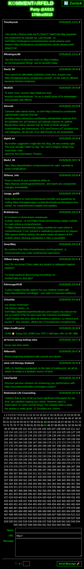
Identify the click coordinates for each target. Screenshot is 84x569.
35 (31, 418)
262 (30, 463)
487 (35, 511)
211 (16, 452)
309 (25, 473)
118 (30, 432)
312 (40, 473)
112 (77, 428)
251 (54, 459)
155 (54, 439)
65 (55, 422)
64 (52, 422)
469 (25, 507)
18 (51, 415)
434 (11, 501)
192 (78, 445)
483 (16, 511)
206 (68, 449)
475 (54, 507)
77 (18, 425)
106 (49, 428)
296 (40, 470)
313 (44, 473)
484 (20, 511)
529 (6, 521)
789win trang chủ (14, 259)
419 (16, 497)
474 (49, 507)
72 (79, 422)
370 (11, 487)
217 (44, 452)
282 (49, 466)
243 (16, 459)
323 (16, 476)
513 (6, 518)
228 (20, 456)
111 (73, 428)
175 (73, 442)
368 (78, 483)
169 (44, 442)
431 (73, 497)
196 (20, 449)
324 (20, 476)
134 (30, 435)
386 (11, 490)
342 (30, 480)
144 (78, 435)
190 (68, 445)
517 (25, 518)
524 (59, 518)
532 (20, 521)
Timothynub (11, 22)
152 (40, 439)
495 (73, 511)
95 (79, 425)
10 (23, 415)
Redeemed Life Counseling (19, 393)
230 (30, 456)
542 (68, 521)
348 (59, 480)
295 (35, 470)
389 (25, 490)
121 (44, 432)
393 (44, 490)
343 (35, 480)
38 (42, 418)
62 (45, 422)
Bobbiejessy (11, 212)
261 (25, 463)
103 (34, 428)
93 (72, 425)
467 (16, 507)
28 (7, 418)
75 (11, 425)
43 (59, 418)
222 (68, 452)
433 (6, 501)
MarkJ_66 (9, 160)
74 (7, 425)
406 (30, 494)
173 (64, 442)
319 (73, 473)
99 (16, 428)
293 (25, 470)
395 (54, 490)
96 (5, 428)
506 (49, 514)
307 (16, 473)
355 (16, 483)
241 (6, 459)
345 (44, 480)
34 (28, 418)
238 (68, 456)
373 (25, 487)
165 (25, 442)
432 (78, 497)
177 (6, 445)
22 (65, 415)
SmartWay (10, 244)
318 (68, 473)
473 (44, 507)
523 (54, 518)
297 (44, 470)
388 (20, 490)
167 (35, 442)
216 (40, 452)
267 (54, 463)
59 (35, 422)
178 (11, 445)
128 (78, 432)
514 (11, 518)
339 (16, 480)
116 (20, 432)
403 (16, 494)
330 (49, 476)
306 (11, 473)
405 (25, 494)
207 (73, 449)
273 (6, 466)
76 (14, 425)
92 (69, 425)
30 (14, 418)
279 (35, 466)
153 (44, 439)
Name (10, 530)
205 (64, 449)
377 (44, 487)
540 (59, 521)
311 (35, 473)
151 (35, 439)
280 (40, 466)
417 (6, 497)
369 (6, 487)
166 (30, 442)
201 (44, 449)
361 (44, 483)
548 (30, 524)
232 (40, 456)
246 (30, 459)
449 (6, 504)
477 (64, 507)
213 (25, 452)
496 (78, 511)
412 (59, 494)
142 (68, 435)
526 (68, 518)
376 (40, 487)
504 (40, 514)
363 (54, 483)
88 (55, 425)
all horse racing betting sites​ (20, 339)
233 (44, 456)
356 (20, 483)
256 (78, 459)
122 (49, 432)
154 (49, 439)
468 (20, 507)
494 (68, 511)
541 (64, 521)
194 (11, 449)
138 (49, 435)
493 (64, 511)
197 (25, 449)
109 (63, 428)
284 (59, 466)
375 (35, 487)
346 (49, 480)
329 (44, 476)
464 (78, 504)
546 (20, 524)
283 (54, 466)
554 (59, 524)
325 (25, 476)
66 (59, 422)
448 (78, 501)
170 (49, 442)
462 (68, 504)
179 (16, 445)
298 (49, 470)
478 (68, 507)
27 (4, 418)
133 (25, 435)
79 (25, 425)
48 (76, 418)
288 (78, 466)
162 (11, 442)
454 (30, 504)
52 (11, 422)
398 (68, 490)
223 (73, 452)
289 (6, 470)
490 (49, 511)
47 (72, 418)
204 (59, 449)
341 (25, 480)
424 (40, 497)
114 (11, 432)
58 (31, 422)
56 (25, 422)
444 (59, 501)
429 (64, 497)
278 (30, 466)
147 (16, 439)
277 (25, 466)
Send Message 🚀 (69, 563)
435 (16, 501)
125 (64, 432)
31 (18, 418)
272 (78, 463)
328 (40, 476)
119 (35, 432)
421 (25, 497)
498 (11, 514)
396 (59, 490)
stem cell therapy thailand (19, 363)
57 (28, 422)
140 (59, 435)
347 (54, 480)
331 (54, 476)
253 (64, 459)
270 (68, 463)
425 (44, 497)
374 (30, 487)
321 (6, 476)
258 (11, 463)
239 (73, 456)
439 (35, 501)
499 (16, 514)
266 (49, 463)
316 (59, 473)
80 (28, 425)
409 (44, 494)
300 (59, 470)
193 (6, 449)
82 (35, 425)
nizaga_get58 (11, 193)
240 (78, 456)
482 (11, 511)
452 (20, 504)
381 (64, 487)
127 (73, 432)
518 (30, 518)
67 (62, 422)
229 (25, 456)
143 (73, 435)
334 (68, 476)
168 (40, 442)
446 (68, 501)
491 (54, 511)
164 (20, 442)
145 (6, 439)
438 (30, 501)
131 (16, 435)
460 (59, 504)
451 (16, 504)
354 (11, 483)
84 (42, 425)
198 (30, 449)
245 (25, 459)
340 (20, 480)
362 (49, 483)
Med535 (8, 87)
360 (40, 483)
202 (49, 449)
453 (25, 504)
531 (16, 521)
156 (59, 439)
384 (78, 487)
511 (73, 514)
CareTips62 (10, 378)
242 (11, 459)
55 (21, 422)
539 (54, 521)
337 (6, 480)
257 (6, 463)
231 (35, 456)
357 (25, 483)
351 (73, 480)
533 (25, 521)
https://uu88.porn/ (14, 328)
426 (49, 497)
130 (11, 435)
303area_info (11, 175)
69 (69, 422)
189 (64, 445)
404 (20, 494)
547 (25, 524)
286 (68, 466)
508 (59, 514)
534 (30, 521)
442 (49, 501)
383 (73, 487)
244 (20, 459)
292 (20, 470)
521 (44, 518)
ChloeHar (9, 299)
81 (31, 425)
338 (11, 480)
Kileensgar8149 (13, 284)
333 (64, 476)
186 (49, 445)
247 (35, 459)
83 (38, 425)
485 (25, 511)
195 (16, 449)
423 (35, 497)
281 (44, 466)
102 (30, 428)
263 (35, 463)
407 (35, 494)
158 (68, 439)
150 (30, 439)
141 (64, 435)
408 (40, 494)
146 (11, 439)
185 (44, 445)
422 (30, 497)
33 (25, 418)
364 (59, 483)
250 (49, 459)
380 (59, 487)
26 (78, 415)
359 (35, 483)
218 (49, 452)
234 (49, 456)
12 (30, 415)
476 (59, 507)
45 (66, 418)
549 (35, 524)
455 (35, 504)
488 (40, 511)
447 (73, 501)
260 (20, 463)
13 (34, 415)
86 (48, 425)
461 (64, 504)
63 (48, 422)
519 (35, 518)
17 (47, 415)
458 (49, 504)
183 (35, 445)
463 (73, 504)
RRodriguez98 (12, 54)
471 (35, 507)
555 (64, 524)
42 (55, 418)
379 (54, 487)
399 (73, 490)
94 (76, 425)
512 (78, 514)
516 (20, 518)
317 (64, 473)
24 (72, 415)
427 (54, 497)
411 (54, 494)
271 (73, 463)
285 (64, 466)
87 (52, 425)
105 (44, 428)
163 (16, 442)
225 (6, 456)
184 (40, 445)
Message (8, 541)
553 (54, 524)
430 (68, 497)
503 (35, 514)
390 (30, 490)
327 (35, 476)
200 (40, 449)
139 (54, 435)
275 (16, 466)
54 (18, 422)
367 (73, 483)
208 (78, 449)
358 (30, 483)
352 (78, 480)
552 (49, 524)
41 (52, 418)
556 (68, 524)
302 (68, 470)
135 (35, 435)
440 (40, 501)
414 (68, 494)
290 (11, 470)
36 (35, 418)
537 (44, 521)
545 (16, 524)
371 (16, 487)
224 (78, 452)
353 (6, 483)
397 (64, 490)
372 (20, 487)
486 (30, 511)
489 (44, 511)
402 (11, 494)
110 (68, 428)
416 (78, 494)
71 (76, 422)
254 (68, 459)
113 (6, 432)
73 (4, 425)
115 (16, 432)
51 (7, 422)
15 (41, 415)
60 (38, 422)
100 (20, 428)
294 (30, 470)
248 (40, 459)
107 (54, 428)
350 (68, 480)
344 (40, 480)
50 (4, 422)
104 (39, 428)
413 (64, 494)
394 (49, 490)
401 (6, 494)
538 (49, 521)
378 (49, 487)
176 (78, 442)
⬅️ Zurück (73, 3)
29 (11, 418)
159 (73, 439)
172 (59, 442)
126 (68, 432)
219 (54, 452)
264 (40, 463)
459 (54, 504)
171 (54, 442)
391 (35, 490)
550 (40, 524)
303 (73, 470)
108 (58, 428)
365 (64, 483)
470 (30, 507)
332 (59, 476)
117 (25, 432)
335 (73, 476)
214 (30, 452)
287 (73, 466)
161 (6, 442)
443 (54, 501)
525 (64, 518)
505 (44, 514)
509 (64, 514)
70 (72, 422)
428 (59, 497)
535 (35, 521)
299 (54, 470)
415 (73, 494)
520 (40, 518)
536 (40, 521)
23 (68, 415)
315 (54, 473)
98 (12, 428)
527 (73, 518)
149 (25, 439)
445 (64, 501)
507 (54, 514)
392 (40, 490)
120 (40, 432)
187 (54, 445)
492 (59, 511)
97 (9, 428)
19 (54, 415)
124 (59, 432)
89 (59, 425)
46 (69, 418)
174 (68, 442)
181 (25, 445)
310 (30, 473)
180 (20, 445)
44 (62, 418)
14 (37, 415)
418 (11, 497)
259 (16, 463)
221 (64, 452)
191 (73, 445)
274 (11, 466)
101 (25, 428)
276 (20, 466)
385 (6, 490)
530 (11, 521)
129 (6, 435)
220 (59, 452)
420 (20, 497)
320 (78, 473)
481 (6, 511)
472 (40, 507)
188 (59, 445)
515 (16, 518)
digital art (9, 138)
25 (75, 415)
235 (54, 456)
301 (64, 470)
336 (78, 476)
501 (25, 514)
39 (45, 418)
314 (49, 473)
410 (49, 494)
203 (54, 449)
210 (11, 452)
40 (48, 418)
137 (44, 435)
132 (20, 435)
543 (73, 521)
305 (6, 473)
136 (40, 435)
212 (20, 452)
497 (6, 514)
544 (78, 521)
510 (68, 514)
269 (64, 463)
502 (30, 514)
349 (64, 480)
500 (20, 514)
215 (35, 452)
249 (44, 459)
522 (49, 518)
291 (16, 470)
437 (25, 501)
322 (11, 476)
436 (20, 501)
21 (61, 415)
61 (42, 422)
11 (27, 415)
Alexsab (8, 106)
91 (66, 425)
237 (64, 456)
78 (21, 425)
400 (78, 490)
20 (58, 415)
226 (11, 456)
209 (6, 452)
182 (30, 445)
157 (64, 439)
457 (44, 504)
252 (59, 459)
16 (44, 415)
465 (6, 507)
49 (79, 418)
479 (73, 507)
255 (73, 459)
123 (54, 432)
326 (30, 476)
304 (78, 470)
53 (14, 422)
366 (68, 483)
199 (35, 449)
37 (38, 418)
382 (68, 487)
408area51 (10, 351)
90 (62, 425)
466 (11, 507)
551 (44, 524)
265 (44, 463)
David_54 (9, 69)
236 (59, 456)
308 (20, 473)
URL (11, 535)
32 (21, 418)
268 (59, 463)
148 (20, 439)
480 (78, 507)
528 (78, 518)
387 (16, 490)
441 (44, 501)
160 (78, 439)
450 (11, 504)
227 (16, 456)
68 (66, 422)
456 (40, 504)
